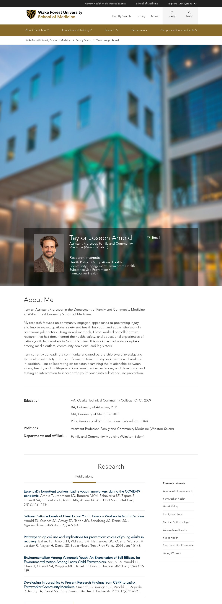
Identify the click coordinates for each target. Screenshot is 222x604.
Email (156, 238)
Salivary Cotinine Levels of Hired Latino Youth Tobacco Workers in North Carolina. (84, 516)
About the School (36, 30)
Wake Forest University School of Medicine (48, 40)
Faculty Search (121, 16)
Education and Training (75, 30)
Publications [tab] (84, 476)
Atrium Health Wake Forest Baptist (105, 3)
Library (140, 16)
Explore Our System (180, 3)
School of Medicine (147, 3)
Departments (139, 30)
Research (110, 30)
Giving (172, 14)
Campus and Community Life (178, 30)
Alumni (155, 16)
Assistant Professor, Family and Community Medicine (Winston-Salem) (101, 245)
